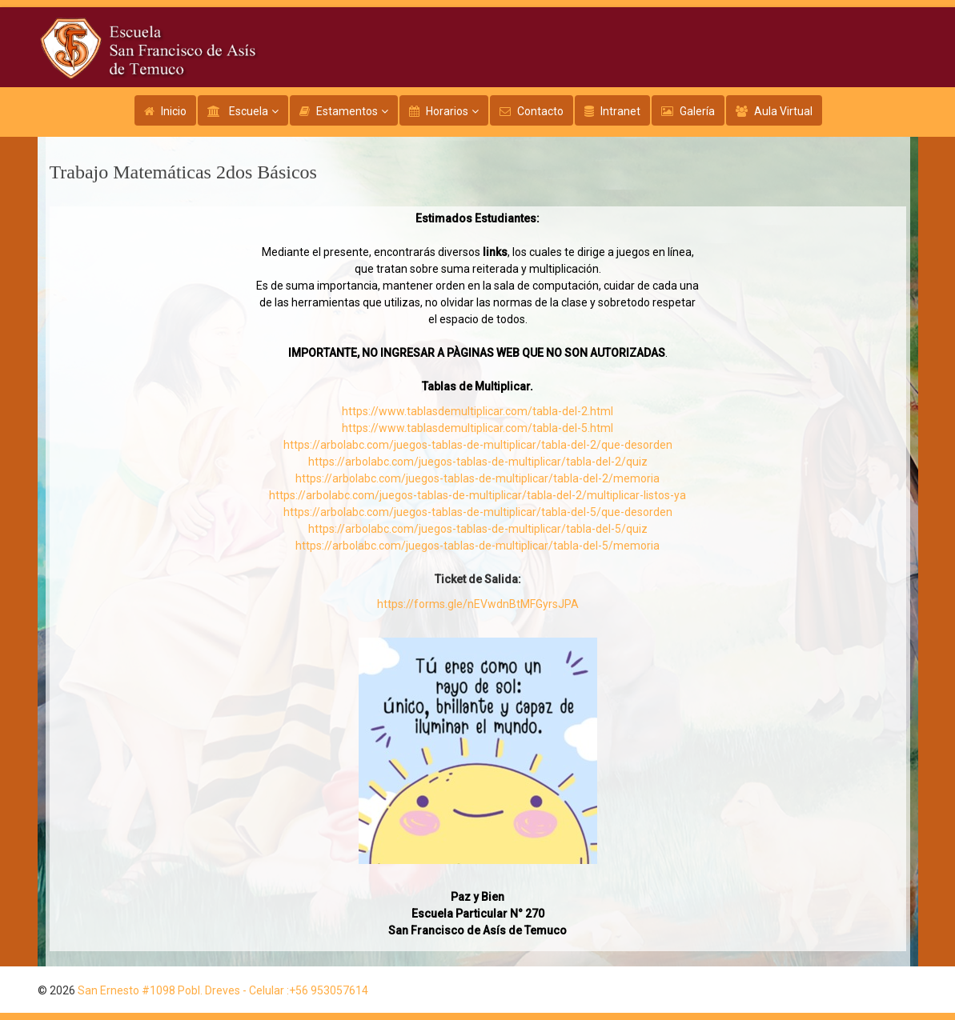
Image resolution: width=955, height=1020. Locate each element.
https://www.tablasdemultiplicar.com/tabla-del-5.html (477, 428)
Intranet (620, 111)
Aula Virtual (783, 111)
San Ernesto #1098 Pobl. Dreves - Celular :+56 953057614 (223, 990)
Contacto (540, 111)
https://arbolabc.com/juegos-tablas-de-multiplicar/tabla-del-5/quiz (478, 528)
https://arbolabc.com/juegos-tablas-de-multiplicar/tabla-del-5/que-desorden (477, 512)
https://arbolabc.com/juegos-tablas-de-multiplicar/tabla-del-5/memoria (477, 545)
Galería (697, 111)
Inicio (174, 111)
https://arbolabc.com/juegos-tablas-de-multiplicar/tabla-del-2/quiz (478, 461)
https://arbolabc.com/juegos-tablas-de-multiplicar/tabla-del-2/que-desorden (477, 444)
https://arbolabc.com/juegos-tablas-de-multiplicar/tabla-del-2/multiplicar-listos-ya (477, 495)
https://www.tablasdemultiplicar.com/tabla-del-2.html (477, 411)
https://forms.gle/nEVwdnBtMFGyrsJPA (478, 604)
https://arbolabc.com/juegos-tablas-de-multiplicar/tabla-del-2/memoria (477, 478)
